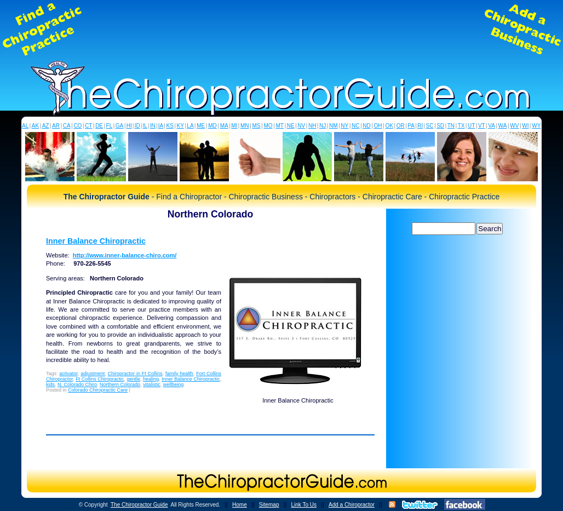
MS (256, 126)
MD (212, 126)
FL (109, 126)
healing (151, 379)
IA (160, 126)
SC (430, 126)
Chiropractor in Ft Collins (135, 373)
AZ (45, 126)
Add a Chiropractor (352, 505)
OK (389, 126)
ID (137, 126)
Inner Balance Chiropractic (96, 241)
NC (355, 126)
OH (378, 126)
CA (67, 126)
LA (190, 126)
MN (244, 126)
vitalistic (151, 384)
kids (50, 384)
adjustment (93, 373)
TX (461, 126)
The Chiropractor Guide (139, 505)
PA (411, 126)
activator (68, 373)
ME (201, 126)
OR (401, 126)
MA (224, 126)
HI (129, 126)
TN (451, 126)
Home (239, 505)
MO (267, 126)
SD (440, 126)
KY (179, 126)
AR (56, 126)
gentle (133, 379)
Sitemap (269, 505)
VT (481, 126)
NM (333, 126)
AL (25, 126)
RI (420, 126)
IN (153, 126)
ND (366, 126)
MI (234, 126)
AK (35, 126)
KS (170, 126)
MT (279, 126)
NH (312, 126)
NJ (322, 126)
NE (291, 126)
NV (301, 126)
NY (344, 126)
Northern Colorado (120, 384)
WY (536, 126)
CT (88, 126)
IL (145, 126)
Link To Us (304, 505)
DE (99, 126)
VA (491, 126)
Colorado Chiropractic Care (98, 390)
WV (514, 126)
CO (77, 126)
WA (502, 126)
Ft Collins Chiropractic (100, 379)
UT (471, 126)
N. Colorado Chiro (77, 384)
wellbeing (173, 384)
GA (119, 126)
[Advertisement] (281, 29)
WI (525, 126)
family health (179, 373)
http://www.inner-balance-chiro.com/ (125, 255)
